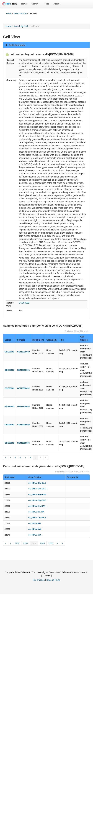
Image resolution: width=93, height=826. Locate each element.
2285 (42, 543)
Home (24, 4)
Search (35, 4)
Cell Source (84, 338)
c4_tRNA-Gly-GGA (37, 494)
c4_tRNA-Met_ (35, 535)
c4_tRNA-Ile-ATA (36, 512)
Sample (21, 340)
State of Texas (53, 580)
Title (61, 340)
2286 (51, 543)
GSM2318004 (23, 425)
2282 (17, 543)
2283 (25, 543)
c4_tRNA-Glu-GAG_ (37, 489)
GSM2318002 (23, 388)
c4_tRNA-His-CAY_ (37, 506)
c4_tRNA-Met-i (35, 529)
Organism (51, 340)
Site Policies (39, 580)
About (57, 4)
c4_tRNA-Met (34, 523)
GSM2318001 (23, 370)
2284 (34, 543)
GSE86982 (24, 303)
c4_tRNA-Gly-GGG (37, 500)
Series (9, 340)
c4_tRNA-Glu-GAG (37, 483)
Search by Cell (20, 13)
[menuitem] (24, 4)
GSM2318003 (23, 406)
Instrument (38, 340)
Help (47, 4)
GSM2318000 (23, 352)
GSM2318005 (23, 443)
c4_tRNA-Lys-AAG (37, 517)
